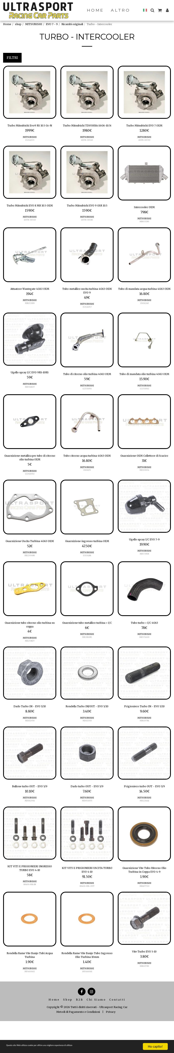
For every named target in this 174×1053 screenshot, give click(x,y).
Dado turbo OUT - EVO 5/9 (87, 823)
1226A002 (30, 495)
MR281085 (87, 670)
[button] (152, 10)
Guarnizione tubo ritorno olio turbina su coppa (29, 653)
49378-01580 (87, 227)
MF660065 (30, 1013)
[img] (29, 92)
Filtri (12, 58)
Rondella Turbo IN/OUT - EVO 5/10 (87, 739)
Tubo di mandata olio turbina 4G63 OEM (144, 390)
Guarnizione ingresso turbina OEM (87, 565)
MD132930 (30, 751)
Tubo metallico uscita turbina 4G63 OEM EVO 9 (87, 302)
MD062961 (30, 837)
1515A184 (87, 583)
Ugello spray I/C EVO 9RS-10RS (29, 386)
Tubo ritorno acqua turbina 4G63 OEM (87, 477)
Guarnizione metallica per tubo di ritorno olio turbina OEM (29, 477)
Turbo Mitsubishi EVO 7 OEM (144, 126)
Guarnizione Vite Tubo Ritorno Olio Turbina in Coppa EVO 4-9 (144, 908)
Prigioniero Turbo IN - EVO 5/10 (144, 737)
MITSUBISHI (33, 24)
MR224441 (144, 837)
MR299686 (30, 583)
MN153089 (30, 315)
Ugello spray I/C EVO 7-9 (144, 561)
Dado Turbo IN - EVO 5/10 (29, 737)
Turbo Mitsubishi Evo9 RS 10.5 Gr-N (29, 128)
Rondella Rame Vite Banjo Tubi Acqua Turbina (30, 995)
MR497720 (144, 925)
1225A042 (144, 407)
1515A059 (29, 146)
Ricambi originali (72, 24)
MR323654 (144, 495)
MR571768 (144, 576)
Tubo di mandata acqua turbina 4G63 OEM (144, 302)
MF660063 (87, 1013)
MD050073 (87, 837)
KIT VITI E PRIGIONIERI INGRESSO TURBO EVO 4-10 (29, 906)
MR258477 (30, 670)
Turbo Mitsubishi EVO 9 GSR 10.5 (87, 212)
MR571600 (144, 665)
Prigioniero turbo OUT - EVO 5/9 (144, 823)
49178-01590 (144, 141)
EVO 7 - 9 (52, 24)
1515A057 (87, 320)
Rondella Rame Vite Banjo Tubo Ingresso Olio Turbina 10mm (87, 995)
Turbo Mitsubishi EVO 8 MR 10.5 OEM (30, 214)
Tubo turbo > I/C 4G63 (144, 651)
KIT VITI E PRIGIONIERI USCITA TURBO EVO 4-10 (87, 908)
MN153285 (144, 229)
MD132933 (87, 756)
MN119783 (144, 1006)
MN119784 (144, 751)
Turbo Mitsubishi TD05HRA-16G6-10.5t (87, 128)
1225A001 (87, 407)
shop (18, 24)
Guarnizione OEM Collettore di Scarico (144, 477)
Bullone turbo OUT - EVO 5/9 (30, 823)
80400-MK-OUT (87, 925)
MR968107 (30, 401)
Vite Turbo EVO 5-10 (144, 992)
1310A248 (144, 320)
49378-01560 (29, 232)
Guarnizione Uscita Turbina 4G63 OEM (29, 565)
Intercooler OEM (144, 214)
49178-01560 (87, 146)
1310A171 (87, 495)
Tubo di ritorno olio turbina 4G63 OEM (87, 390)
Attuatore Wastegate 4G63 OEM (29, 300)
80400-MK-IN (29, 923)
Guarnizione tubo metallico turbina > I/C (87, 653)
